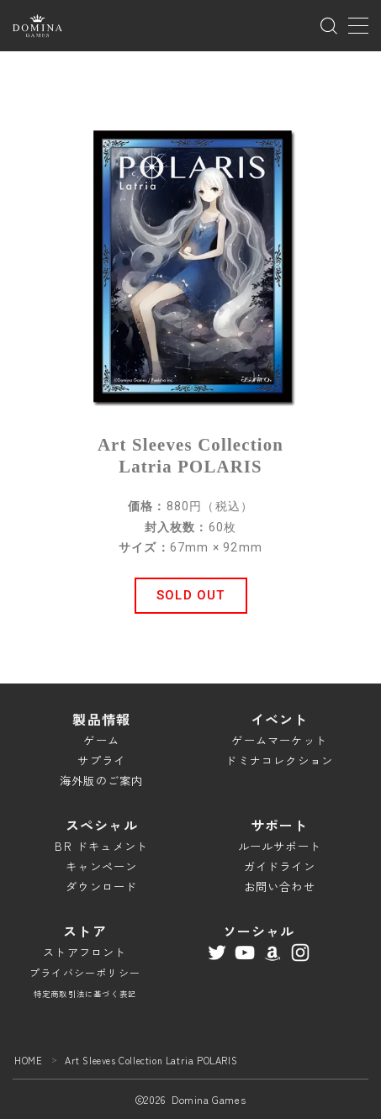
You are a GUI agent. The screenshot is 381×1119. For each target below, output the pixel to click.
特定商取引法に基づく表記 (85, 994)
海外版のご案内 (101, 781)
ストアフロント (84, 952)
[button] (191, 596)
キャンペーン (101, 866)
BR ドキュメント (101, 846)
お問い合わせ (279, 887)
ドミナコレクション (279, 760)
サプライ (101, 760)
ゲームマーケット (279, 740)
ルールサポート (279, 846)
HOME (28, 1060)
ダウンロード (101, 887)
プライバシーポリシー (84, 972)
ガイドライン (279, 866)
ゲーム (101, 740)
